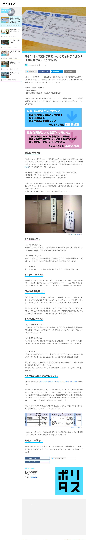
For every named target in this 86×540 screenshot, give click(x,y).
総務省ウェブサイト (75, 427)
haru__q (73, 234)
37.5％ (27, 167)
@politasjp (33, 477)
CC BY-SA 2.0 (78, 234)
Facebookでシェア (32, 458)
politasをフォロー (32, 462)
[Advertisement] (53, 517)
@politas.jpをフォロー (58, 458)
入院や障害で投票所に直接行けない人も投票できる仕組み (59, 381)
